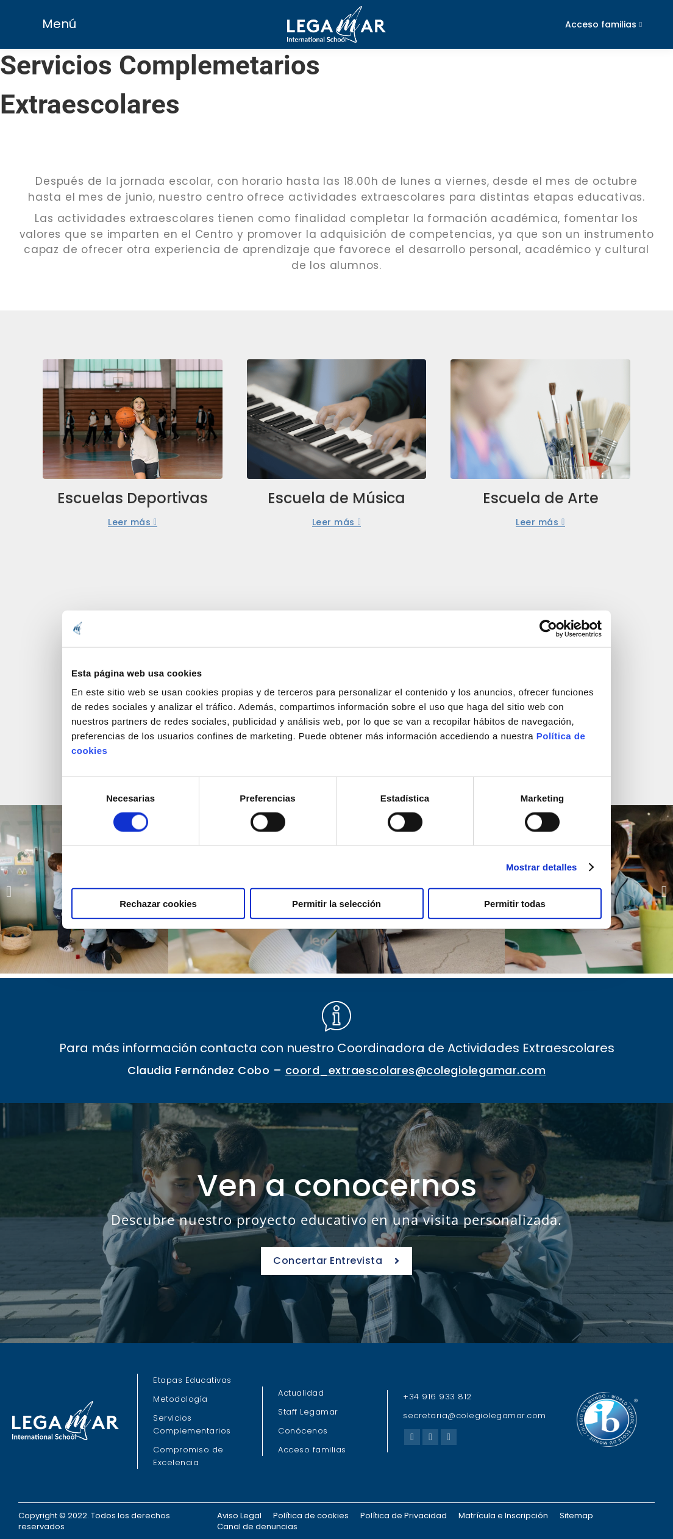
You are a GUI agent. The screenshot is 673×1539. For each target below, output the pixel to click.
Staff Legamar (308, 1412)
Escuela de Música (336, 498)
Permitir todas (515, 904)
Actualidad (301, 1393)
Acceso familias (312, 1449)
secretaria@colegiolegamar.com (474, 1415)
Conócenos (303, 1431)
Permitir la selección (336, 904)
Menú (59, 23)
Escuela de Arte (541, 498)
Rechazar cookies (158, 904)
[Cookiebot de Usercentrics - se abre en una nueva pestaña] (548, 628)
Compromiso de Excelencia (188, 1456)
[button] (9, 891)
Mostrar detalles (541, 866)
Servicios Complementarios (192, 1424)
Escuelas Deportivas (132, 498)
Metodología (180, 1399)
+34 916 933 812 (437, 1396)
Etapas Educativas (192, 1380)
